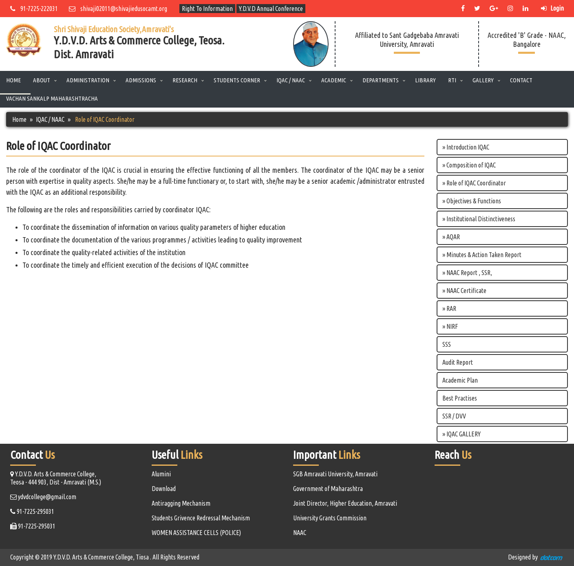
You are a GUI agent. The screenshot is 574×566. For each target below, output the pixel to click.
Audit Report (457, 362)
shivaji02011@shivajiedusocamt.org (118, 8)
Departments (380, 80)
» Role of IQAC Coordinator (474, 183)
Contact (521, 80)
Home (13, 80)
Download (164, 488)
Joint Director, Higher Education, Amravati (345, 503)
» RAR (449, 308)
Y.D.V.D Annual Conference (271, 8)
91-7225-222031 (34, 8)
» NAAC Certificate (464, 290)
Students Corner (237, 80)
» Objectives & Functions (471, 201)
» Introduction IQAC (465, 147)
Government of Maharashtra (328, 488)
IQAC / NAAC (290, 80)
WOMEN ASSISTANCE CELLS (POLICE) (196, 532)
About (41, 80)
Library (425, 80)
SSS (446, 344)
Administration (87, 80)
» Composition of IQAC (469, 165)
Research (184, 80)
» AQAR (451, 236)
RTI (452, 80)
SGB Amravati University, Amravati (335, 474)
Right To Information (207, 8)
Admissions (141, 80)
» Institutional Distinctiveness (478, 218)
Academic (333, 80)
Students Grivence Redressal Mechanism (201, 518)
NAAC (299, 532)
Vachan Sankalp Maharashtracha (52, 98)
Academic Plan (460, 380)
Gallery (483, 80)
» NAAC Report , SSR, (467, 272)
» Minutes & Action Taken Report (481, 254)
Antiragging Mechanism (181, 503)
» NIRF (450, 326)
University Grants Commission (329, 518)
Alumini (161, 474)
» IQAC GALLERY (461, 434)
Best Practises (459, 398)
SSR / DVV (454, 416)
